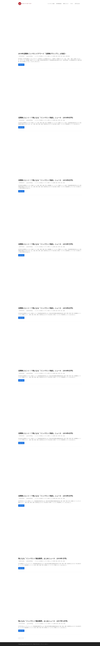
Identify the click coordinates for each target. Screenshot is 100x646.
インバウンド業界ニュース (47, 56)
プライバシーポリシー (44, 644)
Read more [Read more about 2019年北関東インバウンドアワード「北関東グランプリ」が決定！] (21, 64)
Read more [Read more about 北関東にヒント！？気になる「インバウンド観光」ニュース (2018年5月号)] (21, 380)
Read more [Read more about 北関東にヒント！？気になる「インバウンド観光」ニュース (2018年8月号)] (21, 191)
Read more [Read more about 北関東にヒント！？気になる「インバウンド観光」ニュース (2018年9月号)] (21, 127)
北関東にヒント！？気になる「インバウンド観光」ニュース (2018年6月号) (45, 308)
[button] (82, 3)
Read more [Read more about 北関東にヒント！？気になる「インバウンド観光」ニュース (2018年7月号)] (21, 255)
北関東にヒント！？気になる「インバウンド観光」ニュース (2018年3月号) (45, 496)
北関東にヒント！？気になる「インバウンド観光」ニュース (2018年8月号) (45, 180)
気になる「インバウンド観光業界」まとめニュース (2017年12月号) (43, 621)
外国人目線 (68, 56)
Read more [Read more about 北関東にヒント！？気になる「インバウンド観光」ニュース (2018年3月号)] (21, 505)
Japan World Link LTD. (26, 644)
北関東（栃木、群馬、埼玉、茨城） (59, 56)
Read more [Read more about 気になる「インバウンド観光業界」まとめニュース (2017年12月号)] (21, 630)
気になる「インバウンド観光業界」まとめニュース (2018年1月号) (42, 558)
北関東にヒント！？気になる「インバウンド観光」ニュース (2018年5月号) (45, 371)
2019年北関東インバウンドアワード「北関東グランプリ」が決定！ (42, 54)
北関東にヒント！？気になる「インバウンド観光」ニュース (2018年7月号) (45, 244)
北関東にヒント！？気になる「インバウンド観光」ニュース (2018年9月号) (45, 118)
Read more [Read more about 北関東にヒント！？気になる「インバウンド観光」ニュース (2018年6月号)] (21, 317)
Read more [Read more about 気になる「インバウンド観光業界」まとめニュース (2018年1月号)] (21, 568)
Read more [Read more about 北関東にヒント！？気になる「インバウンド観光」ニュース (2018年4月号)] (21, 443)
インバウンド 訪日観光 (39, 56)
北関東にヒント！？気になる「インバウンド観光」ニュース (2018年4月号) (45, 433)
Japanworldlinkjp (29, 56)
